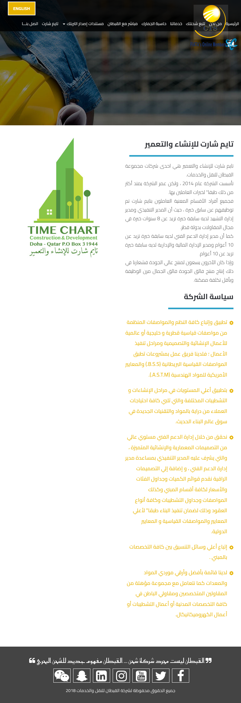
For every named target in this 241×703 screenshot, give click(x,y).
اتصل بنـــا (30, 23)
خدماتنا (176, 23)
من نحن (215, 23)
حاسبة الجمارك (154, 23)
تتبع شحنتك (195, 23)
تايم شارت (50, 23)
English (21, 8)
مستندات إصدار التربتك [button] (83, 23)
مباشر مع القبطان (123, 23)
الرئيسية (232, 23)
